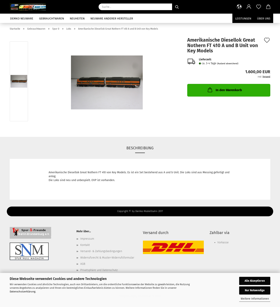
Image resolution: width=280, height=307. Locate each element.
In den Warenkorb (224, 90)
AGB (82, 264)
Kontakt (85, 245)
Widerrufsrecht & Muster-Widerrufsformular (107, 257)
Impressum (87, 238)
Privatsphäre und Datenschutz (99, 270)
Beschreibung (140, 148)
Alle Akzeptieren (255, 280)
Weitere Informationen (255, 298)
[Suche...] (177, 7)
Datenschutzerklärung (22, 291)
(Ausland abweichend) (227, 63)
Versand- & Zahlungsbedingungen (101, 251)
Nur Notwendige (255, 290)
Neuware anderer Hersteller (111, 18)
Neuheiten (77, 18)
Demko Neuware (21, 18)
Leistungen (243, 18)
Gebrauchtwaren (51, 18)
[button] (239, 7)
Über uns (263, 18)
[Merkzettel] (258, 7)
